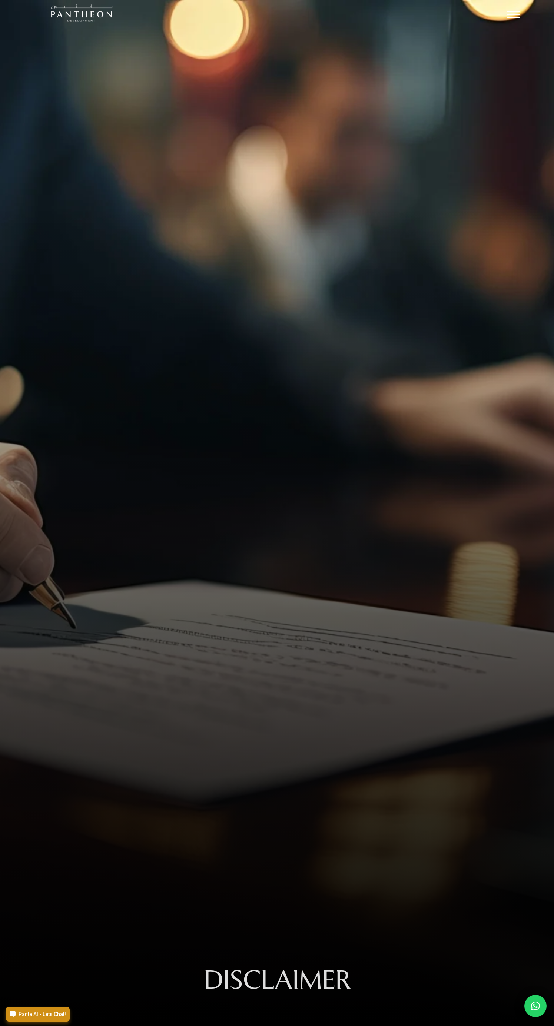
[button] (513, 16)
